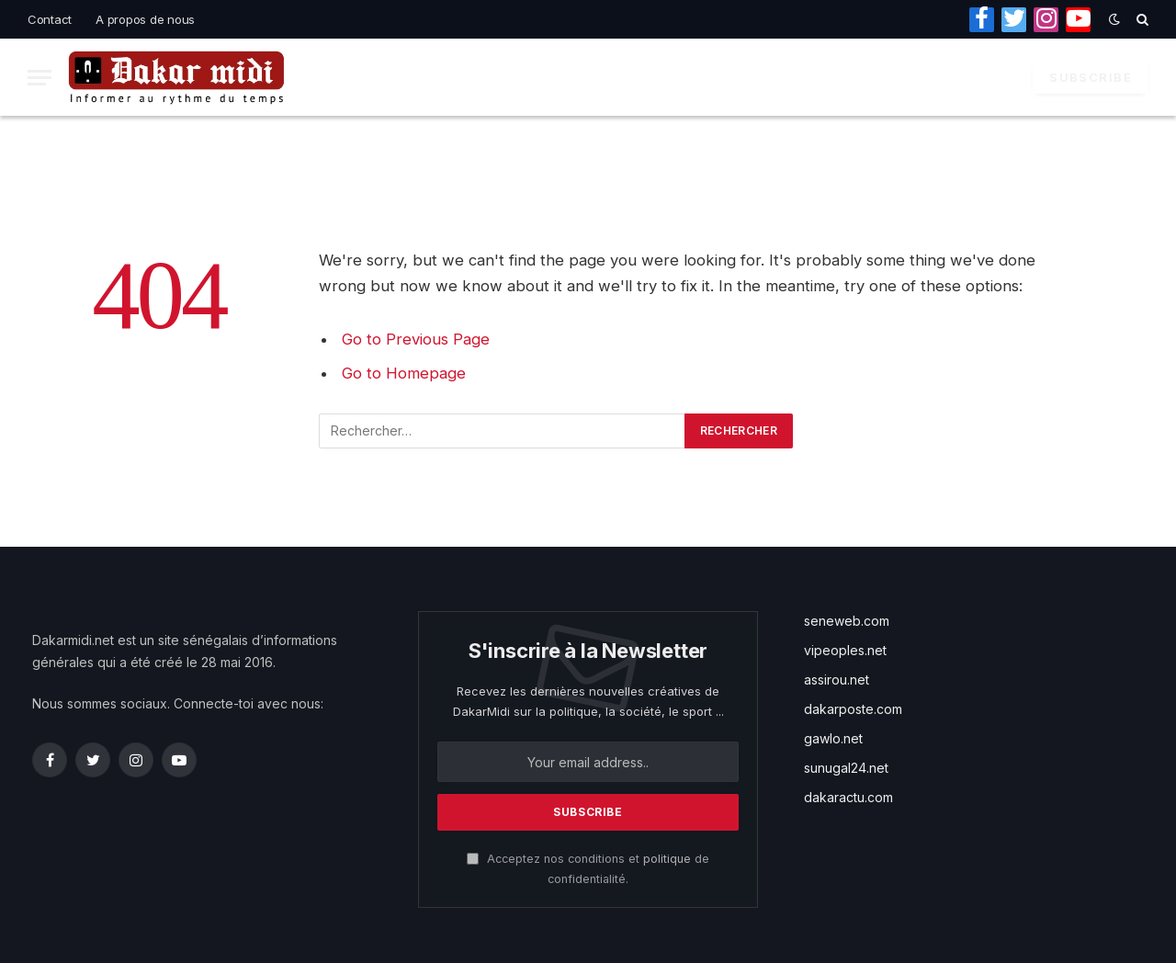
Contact (50, 19)
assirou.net (836, 679)
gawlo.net (833, 738)
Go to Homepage (404, 373)
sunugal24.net (846, 768)
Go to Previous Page (416, 339)
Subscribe (1090, 77)
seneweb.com (846, 621)
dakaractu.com (848, 797)
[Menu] (39, 77)
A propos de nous (145, 19)
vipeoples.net (845, 650)
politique (667, 859)
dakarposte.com (853, 709)
